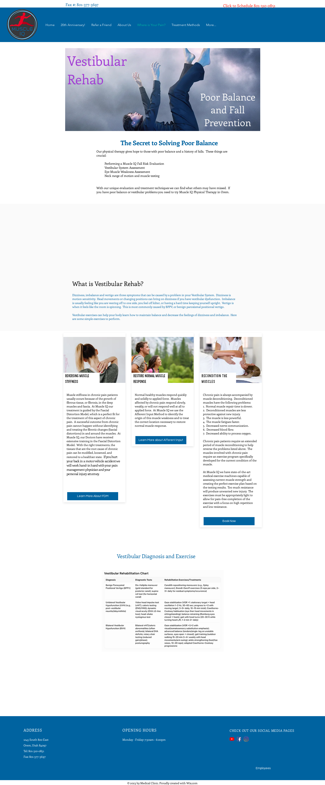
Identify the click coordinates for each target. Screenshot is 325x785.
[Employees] (263, 768)
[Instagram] (246, 739)
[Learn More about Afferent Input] (160, 440)
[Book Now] (229, 521)
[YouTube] (232, 739)
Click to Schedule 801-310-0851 (249, 5)
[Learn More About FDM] (92, 496)
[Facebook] (239, 739)
